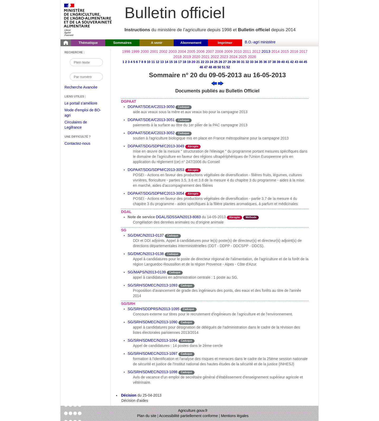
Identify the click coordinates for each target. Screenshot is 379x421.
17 (180, 62)
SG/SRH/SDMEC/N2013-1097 (152, 353)
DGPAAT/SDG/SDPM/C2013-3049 (156, 146)
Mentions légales (234, 416)
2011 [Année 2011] (247, 51)
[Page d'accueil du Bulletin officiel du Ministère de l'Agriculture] (66, 42)
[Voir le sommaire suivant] (220, 83)
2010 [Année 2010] (238, 51)
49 (214, 67)
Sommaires (122, 43)
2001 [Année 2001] (154, 51)
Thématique (88, 43)
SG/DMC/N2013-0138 (146, 254)
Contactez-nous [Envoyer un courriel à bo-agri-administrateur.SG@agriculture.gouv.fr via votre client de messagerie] (77, 143)
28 (229, 62)
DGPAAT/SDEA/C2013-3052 (151, 133)
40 (283, 62)
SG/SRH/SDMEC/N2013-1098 (152, 372)
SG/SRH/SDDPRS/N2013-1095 (153, 309)
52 (228, 67)
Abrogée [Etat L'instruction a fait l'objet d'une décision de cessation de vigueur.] (193, 146)
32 (247, 62)
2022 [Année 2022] (215, 57)
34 (256, 62)
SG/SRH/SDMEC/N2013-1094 (152, 340)
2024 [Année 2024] (233, 57)
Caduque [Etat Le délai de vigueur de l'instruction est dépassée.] (183, 107)
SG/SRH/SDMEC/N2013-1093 (152, 285)
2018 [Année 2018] (177, 57)
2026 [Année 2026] (252, 57)
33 (251, 62)
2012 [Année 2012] (256, 51)
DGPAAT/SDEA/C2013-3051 (151, 120)
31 (243, 62)
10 (148, 62)
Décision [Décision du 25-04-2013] (128, 395)
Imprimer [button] (225, 43)
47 (205, 67)
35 (260, 62)
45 (305, 62)
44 (301, 62)
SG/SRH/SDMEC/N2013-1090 (152, 322)
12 (157, 62)
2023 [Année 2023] (224, 57)
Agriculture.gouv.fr (193, 410)
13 (162, 62)
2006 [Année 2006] (200, 51)
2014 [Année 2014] (275, 51)
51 (223, 67)
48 (210, 67)
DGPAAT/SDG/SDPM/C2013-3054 (156, 193)
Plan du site (146, 416)
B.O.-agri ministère (260, 42)
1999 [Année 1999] (135, 51)
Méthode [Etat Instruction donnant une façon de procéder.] (251, 217)
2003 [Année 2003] (172, 51)
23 (207, 62)
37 (269, 62)
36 (265, 62)
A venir (156, 43)
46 (201, 67)
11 (153, 62)
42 (292, 62)
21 (198, 62)
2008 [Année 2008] (219, 51)
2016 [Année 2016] (294, 51)
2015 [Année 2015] (285, 51)
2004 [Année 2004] (182, 51)
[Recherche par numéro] (86, 77)
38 (274, 62)
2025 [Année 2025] (242, 57)
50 (219, 67)
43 (296, 62)
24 (211, 62)
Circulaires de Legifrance (79, 125)
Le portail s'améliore (84, 103)
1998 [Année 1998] (126, 51)
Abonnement (190, 43)
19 (189, 62)
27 (225, 62)
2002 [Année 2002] (163, 51)
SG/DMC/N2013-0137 (146, 235)
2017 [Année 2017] (303, 51)
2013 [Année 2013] (266, 51)
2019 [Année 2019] (187, 57)
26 (220, 62)
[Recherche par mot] (86, 62)
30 (238, 62)
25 (216, 62)
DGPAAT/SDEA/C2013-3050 (151, 107)
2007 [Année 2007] (210, 51)
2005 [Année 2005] (191, 51)
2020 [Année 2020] (196, 57)
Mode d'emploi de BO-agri (82, 113)
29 (234, 62)
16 (175, 62)
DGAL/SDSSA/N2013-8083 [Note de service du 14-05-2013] (178, 217)
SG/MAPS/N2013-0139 (147, 272)
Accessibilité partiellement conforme (188, 416)
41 (287, 62)
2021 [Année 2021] (205, 57)
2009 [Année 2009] (228, 51)
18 (184, 62)
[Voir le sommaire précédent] (214, 83)
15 (171, 62)
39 (278, 62)
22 (202, 62)
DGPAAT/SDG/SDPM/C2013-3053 (156, 170)
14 (166, 62)
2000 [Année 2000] (145, 51)
